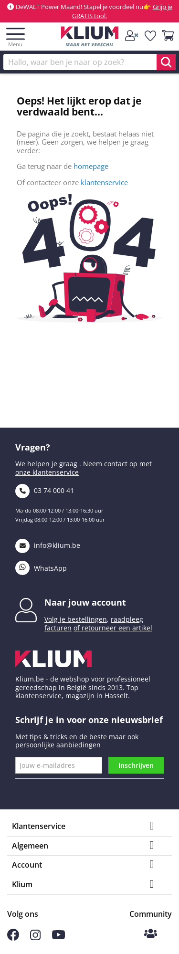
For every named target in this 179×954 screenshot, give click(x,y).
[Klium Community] (150, 934)
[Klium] (89, 38)
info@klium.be (47, 545)
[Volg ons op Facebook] (13, 938)
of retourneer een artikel (113, 627)
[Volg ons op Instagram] (35, 937)
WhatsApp (41, 568)
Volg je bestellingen (75, 619)
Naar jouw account (85, 602)
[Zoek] (89, 62)
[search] (166, 62)
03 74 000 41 (44, 490)
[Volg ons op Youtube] (58, 937)
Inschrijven (136, 765)
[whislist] (151, 35)
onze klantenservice (47, 472)
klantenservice (104, 182)
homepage (91, 166)
